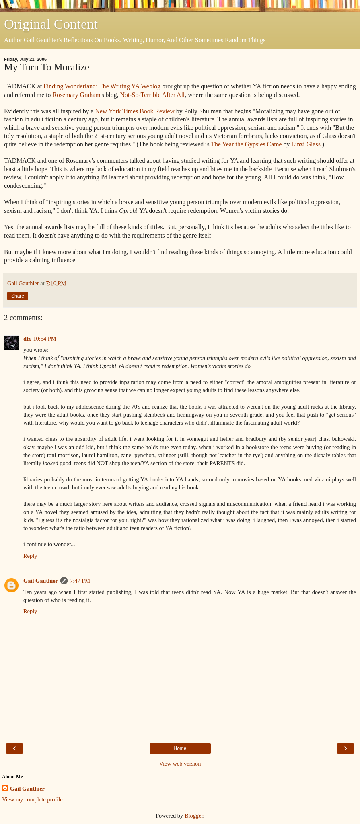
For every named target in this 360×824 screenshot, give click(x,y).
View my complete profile (32, 799)
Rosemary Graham (76, 94)
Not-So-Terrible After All (152, 94)
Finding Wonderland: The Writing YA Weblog (101, 86)
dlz (27, 338)
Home (179, 748)
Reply (30, 556)
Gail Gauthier (40, 580)
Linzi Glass (306, 144)
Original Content (51, 23)
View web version (180, 763)
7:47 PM (80, 580)
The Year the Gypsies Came (246, 144)
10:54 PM (44, 338)
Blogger (194, 815)
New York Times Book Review (134, 111)
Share (17, 296)
